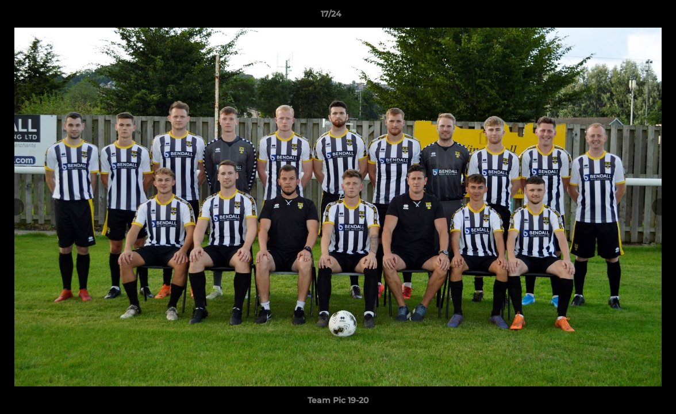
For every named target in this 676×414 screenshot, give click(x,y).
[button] (628, 17)
